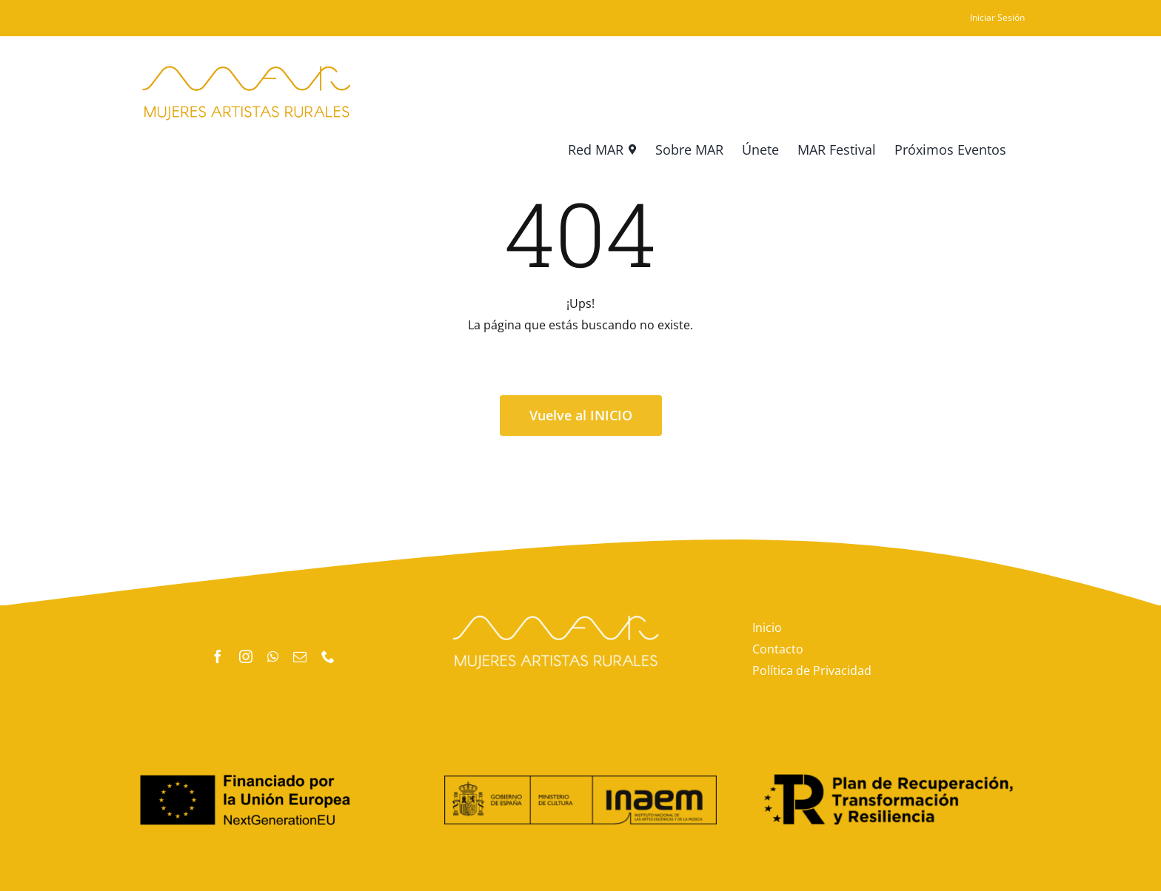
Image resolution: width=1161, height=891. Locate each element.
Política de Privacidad (811, 670)
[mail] (300, 656)
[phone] (328, 656)
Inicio (767, 627)
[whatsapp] (272, 656)
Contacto (777, 649)
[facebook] (217, 656)
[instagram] (245, 656)
